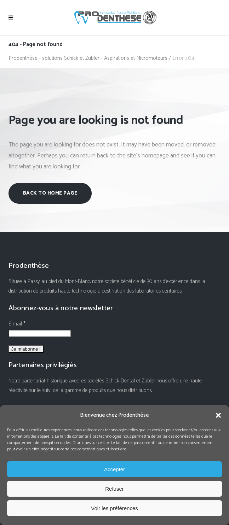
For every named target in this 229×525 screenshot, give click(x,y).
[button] (218, 415)
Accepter (114, 469)
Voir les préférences (114, 508)
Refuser (114, 489)
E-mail (16, 323)
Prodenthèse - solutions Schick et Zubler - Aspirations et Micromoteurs (87, 58)
